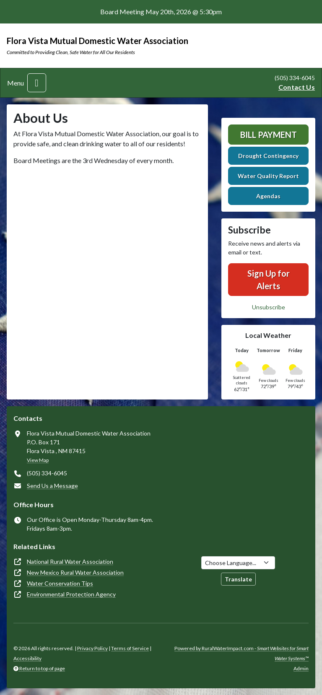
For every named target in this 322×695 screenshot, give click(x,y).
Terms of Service (130, 648)
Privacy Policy (92, 648)
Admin (301, 668)
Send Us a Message (52, 485)
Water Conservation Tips (60, 583)
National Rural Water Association (70, 561)
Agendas (268, 196)
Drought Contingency (268, 155)
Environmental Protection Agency (71, 594)
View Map (38, 460)
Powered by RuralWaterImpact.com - (241, 653)
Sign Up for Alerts (268, 279)
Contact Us (296, 87)
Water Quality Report (268, 175)
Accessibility (27, 658)
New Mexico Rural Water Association (75, 572)
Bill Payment (268, 135)
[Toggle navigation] (36, 82)
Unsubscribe (268, 307)
